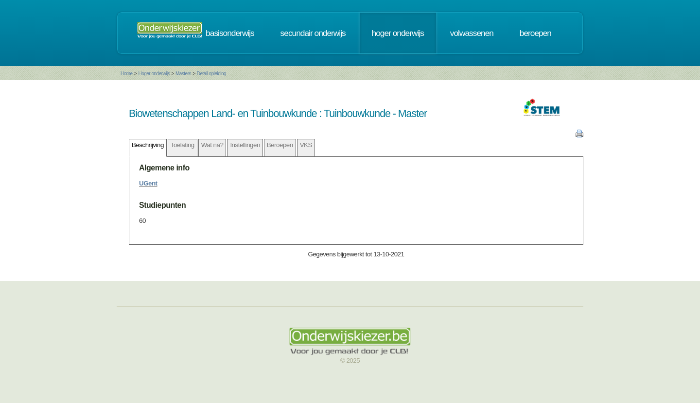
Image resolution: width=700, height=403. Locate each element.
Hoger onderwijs (154, 73)
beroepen (535, 33)
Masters (183, 73)
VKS (306, 145)
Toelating (182, 145)
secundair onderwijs (313, 33)
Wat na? (212, 145)
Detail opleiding (211, 73)
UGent (148, 183)
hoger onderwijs (398, 33)
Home (127, 73)
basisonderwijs (230, 33)
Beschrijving (148, 145)
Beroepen (280, 145)
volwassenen (471, 33)
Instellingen (245, 145)
